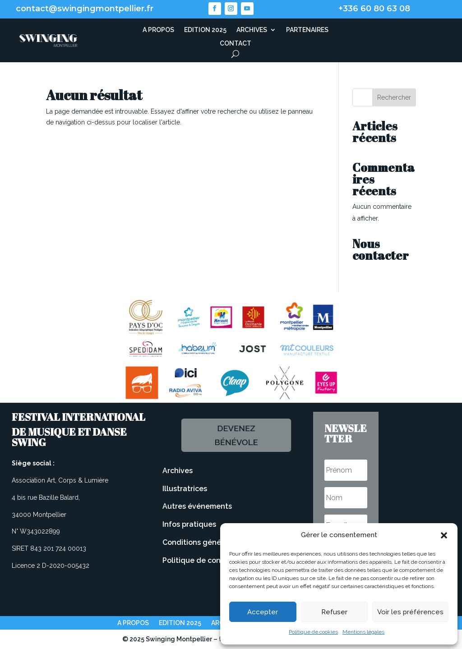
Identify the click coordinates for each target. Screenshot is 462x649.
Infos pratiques (189, 524)
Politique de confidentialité (211, 560)
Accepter (262, 612)
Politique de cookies (313, 632)
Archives (177, 470)
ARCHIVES (251, 30)
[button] (443, 535)
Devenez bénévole (235, 435)
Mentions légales (363, 632)
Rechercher (394, 97)
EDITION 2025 (205, 30)
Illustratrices (184, 488)
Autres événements (197, 506)
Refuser (334, 612)
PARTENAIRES (307, 30)
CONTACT (235, 43)
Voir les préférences (410, 612)
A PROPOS (158, 30)
